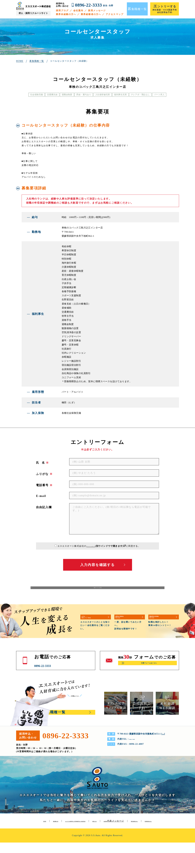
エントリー (102, 826)
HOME (42, 826)
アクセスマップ (114, 14)
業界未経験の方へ (66, 14)
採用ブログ (62, 10)
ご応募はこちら (80, 700)
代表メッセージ (76, 831)
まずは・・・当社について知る (94, 621)
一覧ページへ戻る (97, 590)
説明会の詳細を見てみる (127, 621)
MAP (164, 739)
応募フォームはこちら (148, 669)
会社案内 (78, 10)
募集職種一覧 (60, 826)
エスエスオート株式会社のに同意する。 (99, 546)
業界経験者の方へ (91, 14)
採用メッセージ (97, 10)
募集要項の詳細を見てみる (162, 621)
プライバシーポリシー (91, 546)
